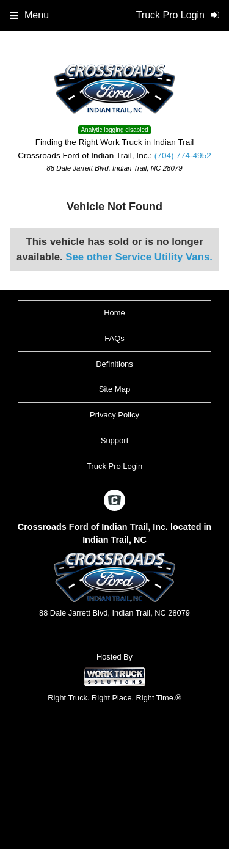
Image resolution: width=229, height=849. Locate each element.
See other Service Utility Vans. (139, 257)
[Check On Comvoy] (114, 501)
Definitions (114, 364)
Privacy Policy (114, 414)
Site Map (114, 389)
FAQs (114, 338)
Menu (29, 15)
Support (115, 440)
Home (114, 312)
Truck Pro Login (114, 466)
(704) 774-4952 (182, 155)
